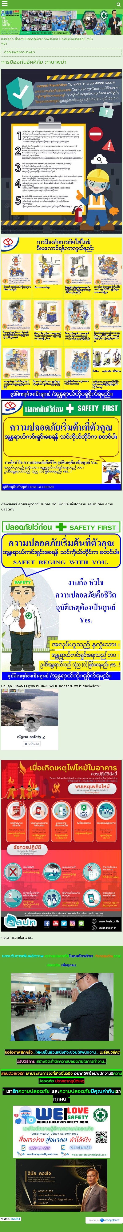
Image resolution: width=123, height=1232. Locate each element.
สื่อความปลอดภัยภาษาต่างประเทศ (36, 39)
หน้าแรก (6, 39)
